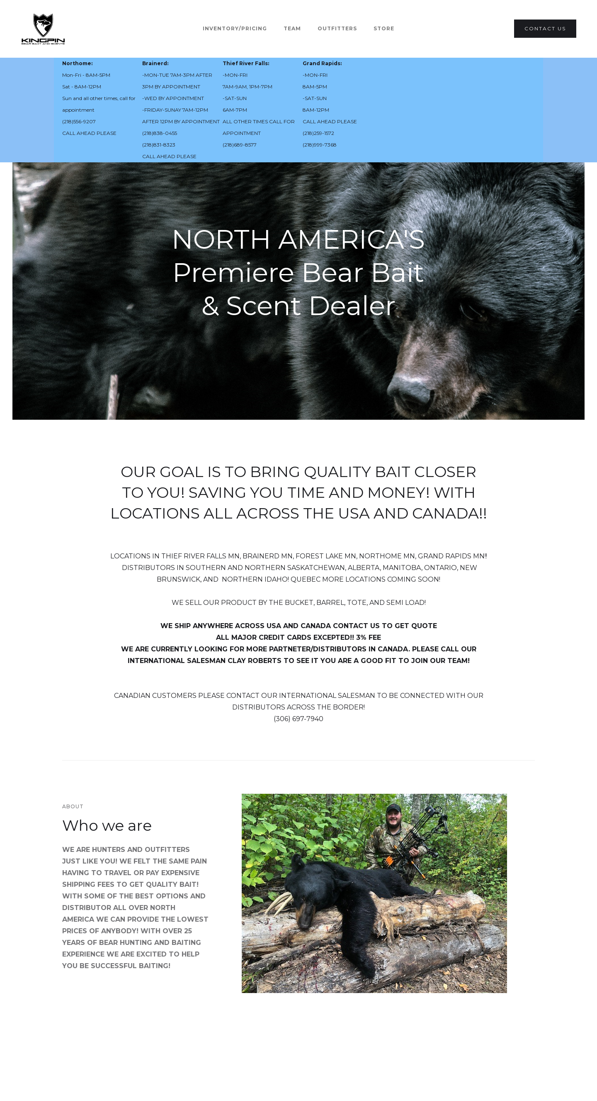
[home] (43, 28)
